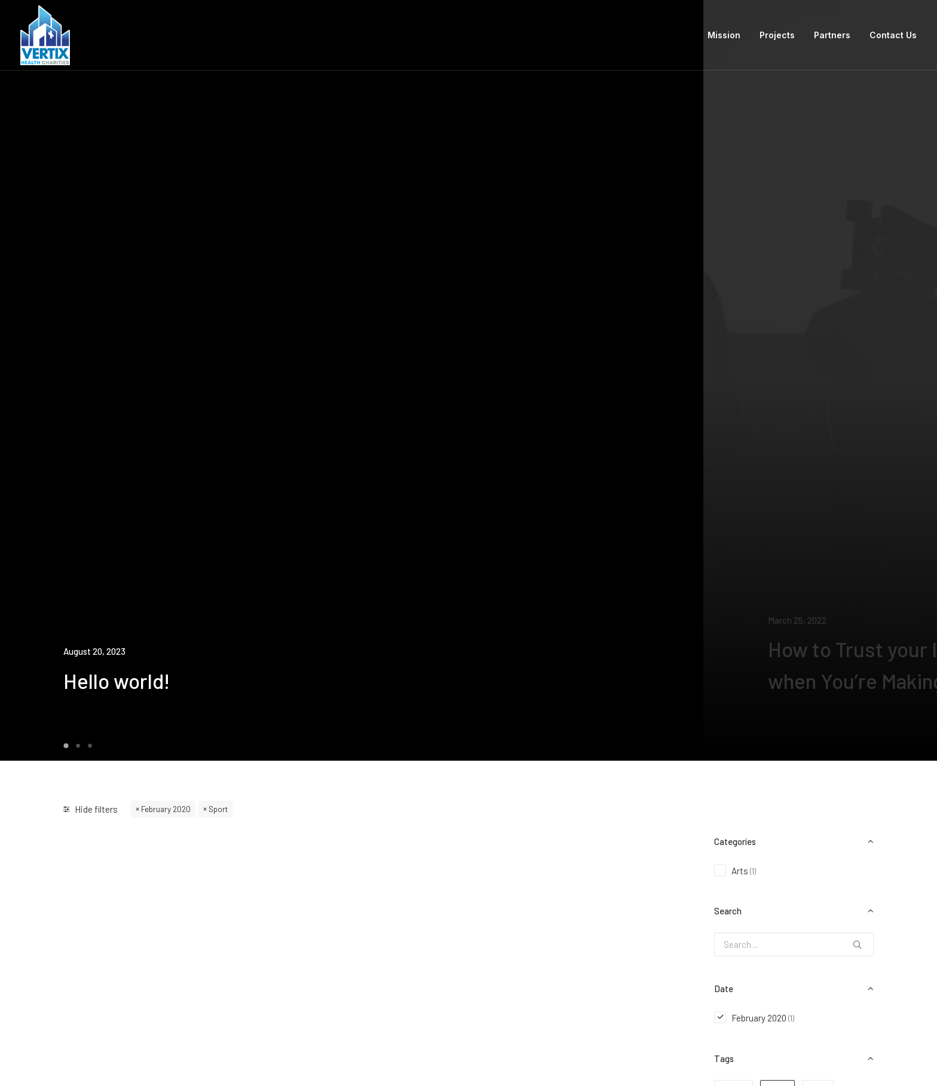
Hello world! (116, 680)
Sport (218, 809)
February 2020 (166, 809)
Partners (832, 35)
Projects (777, 35)
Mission (724, 35)
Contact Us (893, 35)
